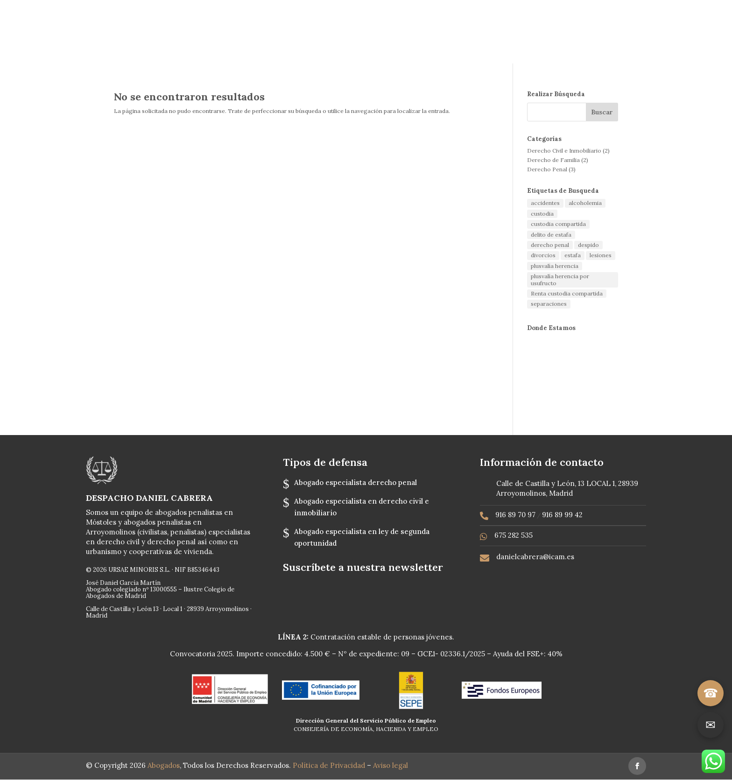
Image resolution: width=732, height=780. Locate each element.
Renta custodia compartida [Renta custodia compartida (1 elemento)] (567, 293)
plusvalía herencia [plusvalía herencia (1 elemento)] (554, 265)
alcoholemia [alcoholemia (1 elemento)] (585, 202)
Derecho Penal (547, 169)
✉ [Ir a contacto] (710, 724)
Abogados (164, 765)
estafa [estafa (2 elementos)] (572, 255)
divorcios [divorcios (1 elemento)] (543, 255)
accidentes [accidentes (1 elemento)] (545, 202)
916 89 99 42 (562, 514)
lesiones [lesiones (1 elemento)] (601, 255)
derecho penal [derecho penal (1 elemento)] (550, 244)
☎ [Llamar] (710, 693)
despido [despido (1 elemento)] (588, 244)
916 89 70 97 (515, 514)
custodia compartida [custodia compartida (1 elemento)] (558, 223)
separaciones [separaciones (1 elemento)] (549, 303)
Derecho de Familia (553, 159)
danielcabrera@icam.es (535, 556)
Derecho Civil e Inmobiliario (564, 150)
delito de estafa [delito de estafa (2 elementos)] (551, 234)
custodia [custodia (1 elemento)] (542, 213)
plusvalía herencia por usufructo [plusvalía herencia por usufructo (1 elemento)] (560, 279)
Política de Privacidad (330, 765)
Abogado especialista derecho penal (355, 482)
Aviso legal (391, 765)
